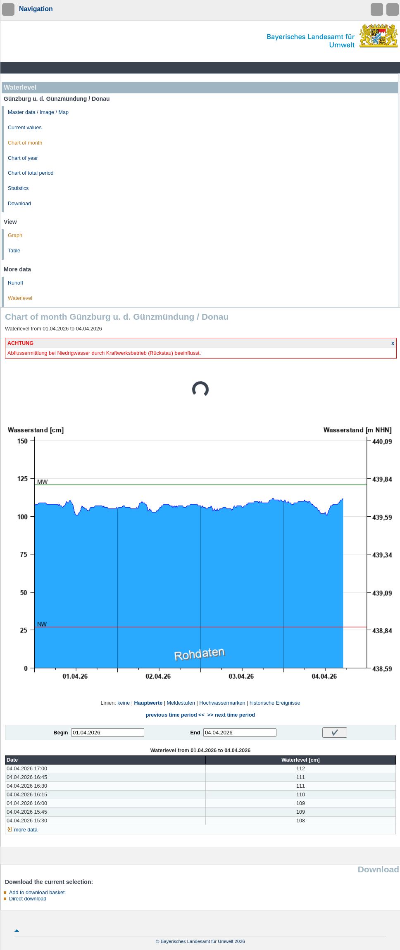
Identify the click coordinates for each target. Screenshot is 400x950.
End (195, 733)
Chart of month (25, 143)
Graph (15, 235)
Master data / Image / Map (38, 112)
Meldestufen (181, 703)
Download (19, 204)
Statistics (18, 188)
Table (14, 251)
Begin (61, 733)
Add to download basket (36, 892)
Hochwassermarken (222, 703)
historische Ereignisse (275, 703)
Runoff (15, 283)
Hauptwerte (148, 703)
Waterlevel (20, 298)
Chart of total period (31, 173)
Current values (25, 128)
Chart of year (23, 158)
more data (26, 830)
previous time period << (175, 715)
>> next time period (231, 715)
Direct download (27, 899)
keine (123, 703)
